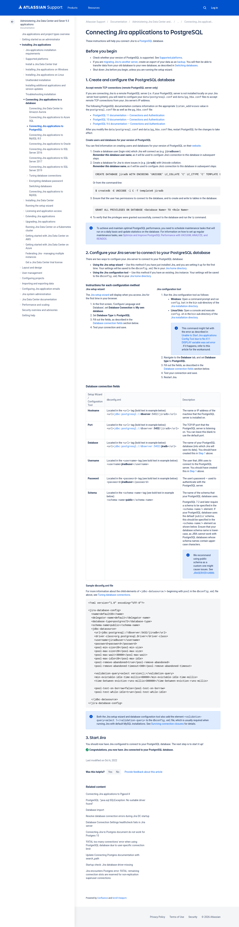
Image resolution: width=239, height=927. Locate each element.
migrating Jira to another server (121, 61)
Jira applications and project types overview (46, 34)
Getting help (28, 315)
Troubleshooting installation (41, 94)
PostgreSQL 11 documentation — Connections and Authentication (128, 115)
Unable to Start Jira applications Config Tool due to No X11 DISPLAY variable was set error (199, 339)
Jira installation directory (184, 306)
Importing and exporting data (38, 283)
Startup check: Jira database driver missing (109, 864)
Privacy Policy (157, 917)
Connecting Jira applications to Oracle (50, 143)
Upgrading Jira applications (40, 221)
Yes (110, 771)
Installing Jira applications (36, 44)
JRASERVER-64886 (203, 572)
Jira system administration (36, 294)
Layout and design (32, 267)
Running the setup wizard (39, 205)
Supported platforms (37, 58)
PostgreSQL (145, 41)
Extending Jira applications (40, 216)
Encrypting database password (46, 181)
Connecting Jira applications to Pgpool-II (108, 794)
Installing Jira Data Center (40, 200)
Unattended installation (38, 80)
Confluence (102, 898)
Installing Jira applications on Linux (45, 74)
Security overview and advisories (40, 310)
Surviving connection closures (167, 723)
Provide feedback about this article (143, 771)
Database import (95, 809)
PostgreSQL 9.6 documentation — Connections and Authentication (129, 123)
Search (205, 8)
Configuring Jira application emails (41, 288)
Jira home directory (176, 268)
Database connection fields (108, 323)
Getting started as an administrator (41, 39)
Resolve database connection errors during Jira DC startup (117, 816)
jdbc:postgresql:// (127, 414)
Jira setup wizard (100, 294)
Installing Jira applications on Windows (47, 69)
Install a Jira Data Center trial (41, 64)
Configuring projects (33, 278)
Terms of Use (177, 917)
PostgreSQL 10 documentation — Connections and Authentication (128, 119)
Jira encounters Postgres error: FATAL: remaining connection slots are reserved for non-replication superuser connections (112, 874)
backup (181, 61)
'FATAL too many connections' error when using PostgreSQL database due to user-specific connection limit (115, 845)
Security (193, 917)
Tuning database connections (45, 175)
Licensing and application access (44, 211)
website (196, 145)
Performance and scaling (35, 304)
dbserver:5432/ (151, 446)
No (117, 771)
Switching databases (40, 186)
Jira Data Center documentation (39, 299)
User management (32, 273)
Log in (214, 7)
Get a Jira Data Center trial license (44, 262)
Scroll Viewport (119, 898)
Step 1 (202, 453)
